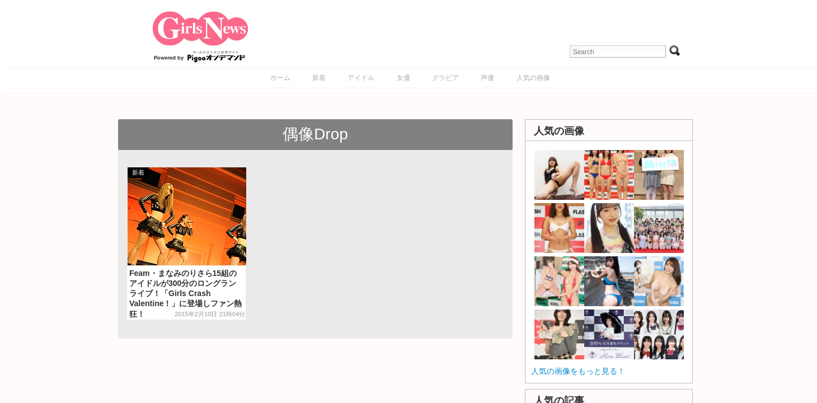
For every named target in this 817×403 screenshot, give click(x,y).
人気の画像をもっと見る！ (578, 371)
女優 (403, 78)
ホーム (280, 78)
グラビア (445, 78)
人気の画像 (533, 78)
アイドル (361, 78)
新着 (319, 78)
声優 (487, 78)
